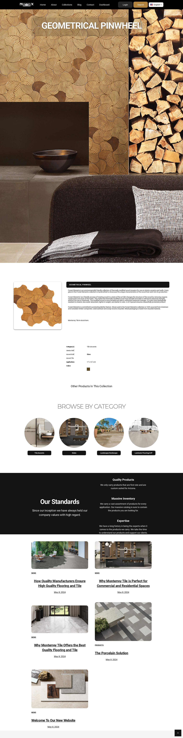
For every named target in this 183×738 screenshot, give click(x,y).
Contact (90, 4)
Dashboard (104, 4)
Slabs (74, 453)
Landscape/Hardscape (108, 453)
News (33, 573)
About (54, 4)
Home (43, 4)
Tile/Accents (39, 453)
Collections (67, 4)
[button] (156, 4)
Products (99, 645)
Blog (79, 4)
